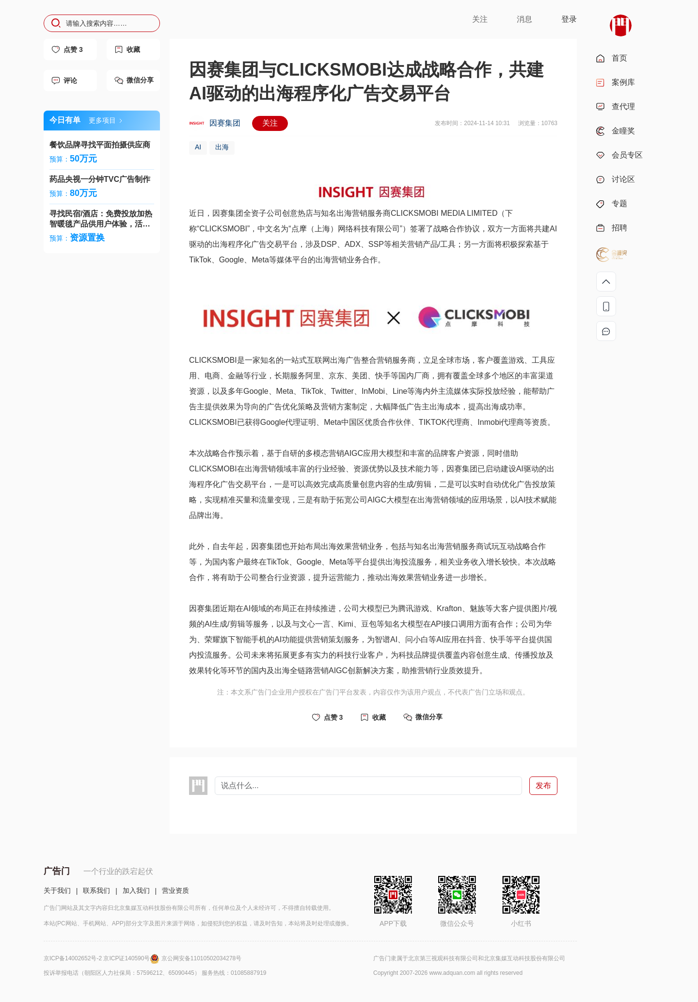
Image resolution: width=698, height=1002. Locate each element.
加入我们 (136, 890)
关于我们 (57, 890)
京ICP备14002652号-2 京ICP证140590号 (102, 958)
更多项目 (105, 120)
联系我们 (96, 890)
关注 (480, 19)
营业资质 (175, 890)
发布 (543, 785)
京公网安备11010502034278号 (201, 958)
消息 (524, 19)
